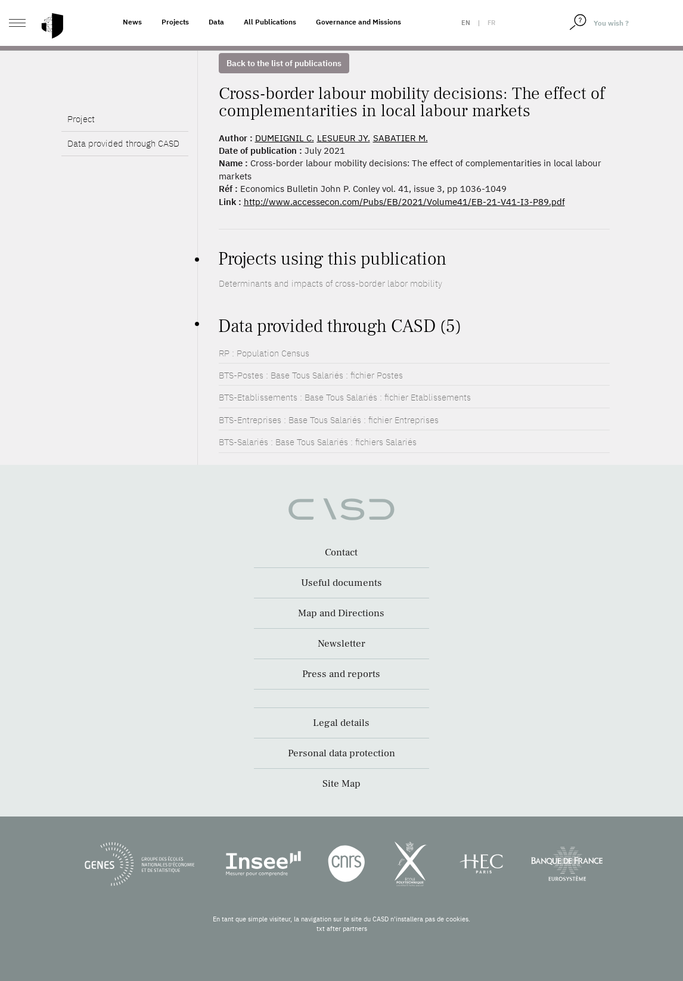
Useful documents (341, 582)
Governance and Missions (358, 21)
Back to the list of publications (284, 63)
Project (81, 150)
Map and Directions (341, 613)
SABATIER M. (400, 138)
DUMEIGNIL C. (284, 138)
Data (216, 21)
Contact (341, 552)
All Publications (270, 21)
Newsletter (341, 643)
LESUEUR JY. (343, 138)
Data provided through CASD (123, 174)
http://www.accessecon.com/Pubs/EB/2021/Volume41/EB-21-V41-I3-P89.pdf (404, 201)
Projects (175, 21)
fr (491, 22)
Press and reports (341, 674)
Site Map (341, 783)
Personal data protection (341, 753)
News (132, 21)
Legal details (341, 722)
